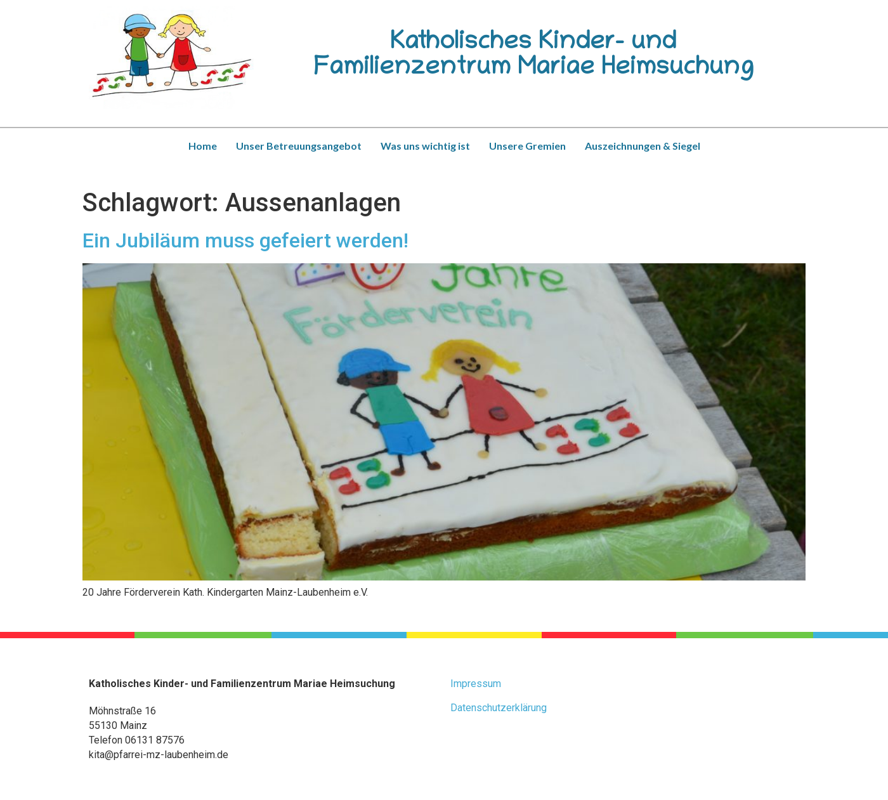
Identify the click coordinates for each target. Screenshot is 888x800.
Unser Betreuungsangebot (299, 146)
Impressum (475, 684)
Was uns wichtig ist (425, 146)
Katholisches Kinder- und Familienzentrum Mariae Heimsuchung (533, 56)
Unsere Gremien (527, 146)
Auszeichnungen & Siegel (642, 146)
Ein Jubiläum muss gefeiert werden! (245, 240)
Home (202, 146)
